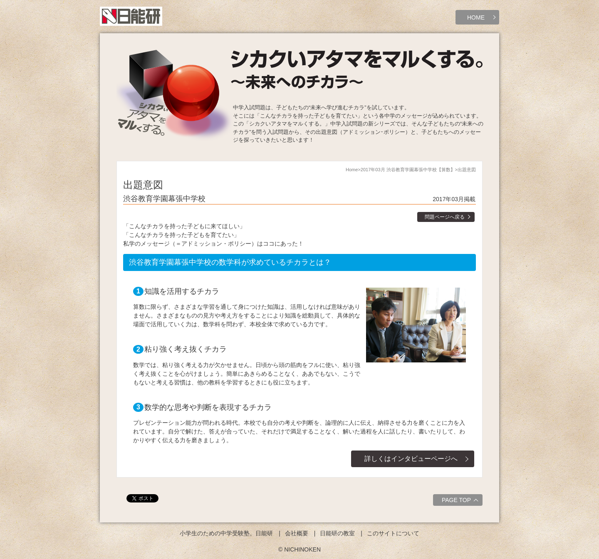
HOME (476, 17)
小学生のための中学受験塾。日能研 (226, 533)
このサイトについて (393, 533)
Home (352, 169)
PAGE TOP (461, 501)
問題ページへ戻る (445, 217)
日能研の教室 (337, 533)
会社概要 (296, 533)
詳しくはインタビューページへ (411, 458)
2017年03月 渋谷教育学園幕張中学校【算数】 (408, 169)
